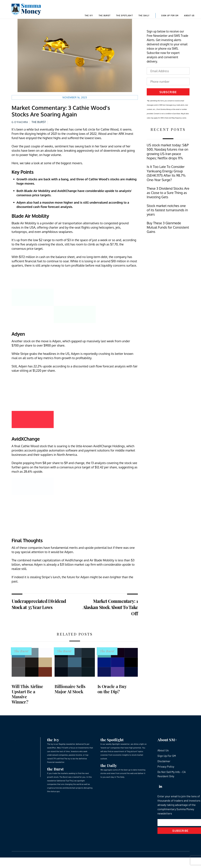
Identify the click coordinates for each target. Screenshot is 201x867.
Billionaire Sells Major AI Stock (70, 693)
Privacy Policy (165, 771)
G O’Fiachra (20, 126)
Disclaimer (163, 765)
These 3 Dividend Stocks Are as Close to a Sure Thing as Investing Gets (168, 197)
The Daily (143, 15)
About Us (189, 15)
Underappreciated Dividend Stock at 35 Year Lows (39, 608)
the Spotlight (112, 744)
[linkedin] (160, 790)
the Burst (55, 773)
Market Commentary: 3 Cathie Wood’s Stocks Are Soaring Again (61, 115)
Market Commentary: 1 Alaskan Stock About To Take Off (110, 611)
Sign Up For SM (169, 15)
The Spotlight (124, 15)
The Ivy (89, 15)
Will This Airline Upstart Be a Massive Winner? (27, 698)
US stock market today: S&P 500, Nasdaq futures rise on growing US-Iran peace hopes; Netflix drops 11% (168, 156)
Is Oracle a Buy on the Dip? (112, 693)
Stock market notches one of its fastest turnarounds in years (167, 214)
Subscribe (168, 96)
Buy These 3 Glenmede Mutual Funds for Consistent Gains (168, 231)
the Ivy (53, 744)
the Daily (108, 769)
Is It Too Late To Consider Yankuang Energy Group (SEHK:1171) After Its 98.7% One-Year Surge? (166, 177)
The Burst (105, 15)
